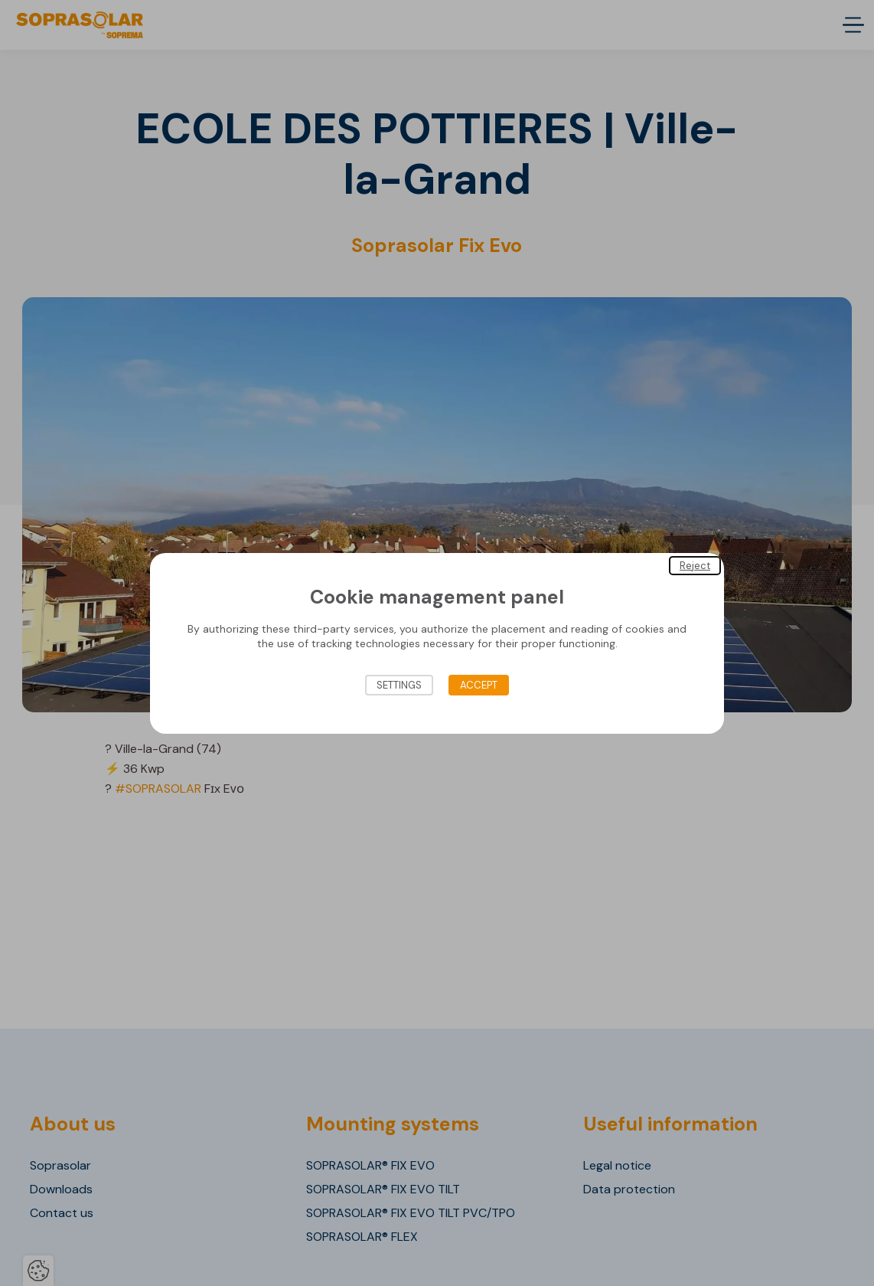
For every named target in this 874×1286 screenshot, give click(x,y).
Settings (399, 685)
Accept (478, 685)
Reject (695, 564)
